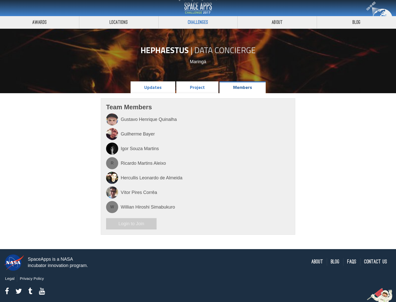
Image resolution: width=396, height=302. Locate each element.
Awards (39, 22)
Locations (119, 22)
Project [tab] (197, 87)
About (277, 22)
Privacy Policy (32, 278)
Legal (9, 278)
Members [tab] (242, 87)
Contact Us (375, 261)
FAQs (351, 261)
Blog (357, 22)
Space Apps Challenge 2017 (198, 8)
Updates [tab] (153, 87)
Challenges (198, 22)
